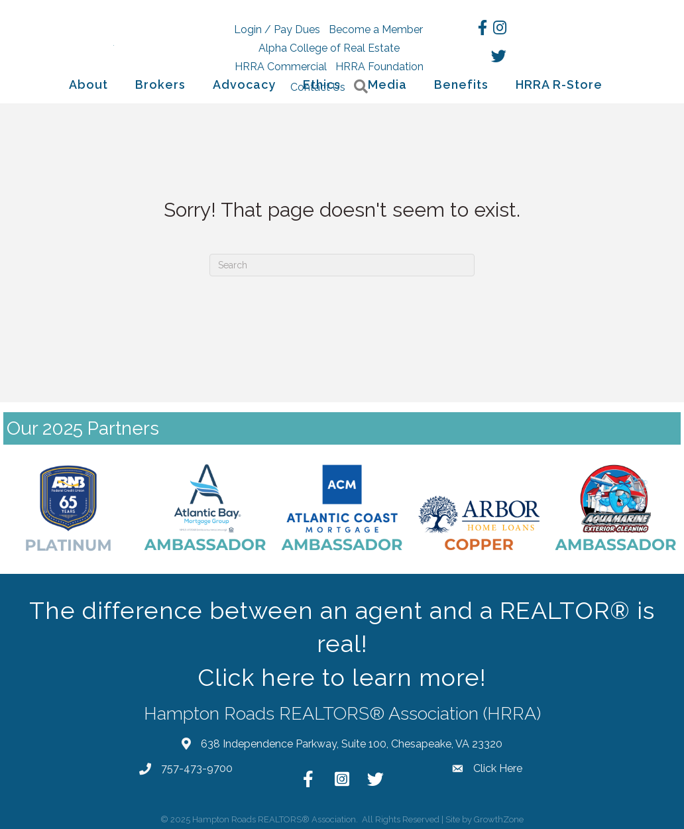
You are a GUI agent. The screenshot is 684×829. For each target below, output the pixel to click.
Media (387, 84)
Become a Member (376, 29)
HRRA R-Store (559, 84)
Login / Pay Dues (277, 29)
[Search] (342, 265)
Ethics (322, 84)
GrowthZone (499, 819)
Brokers (160, 84)
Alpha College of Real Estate (329, 48)
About (88, 84)
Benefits (461, 84)
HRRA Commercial (281, 66)
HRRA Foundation (379, 66)
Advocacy (244, 84)
